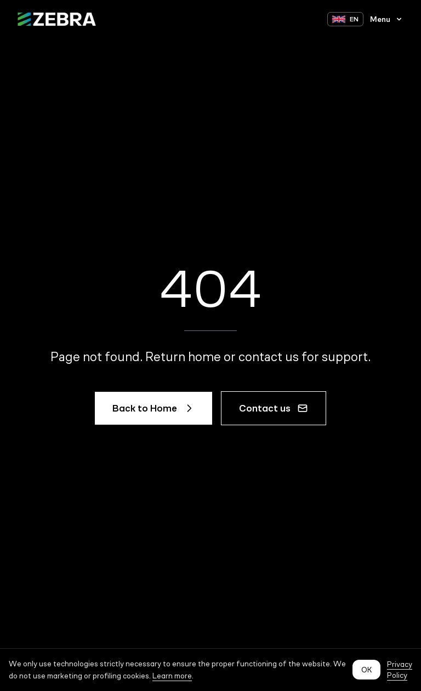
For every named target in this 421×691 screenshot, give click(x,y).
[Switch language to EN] (345, 19)
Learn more (172, 675)
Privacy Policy (399, 669)
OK (366, 669)
